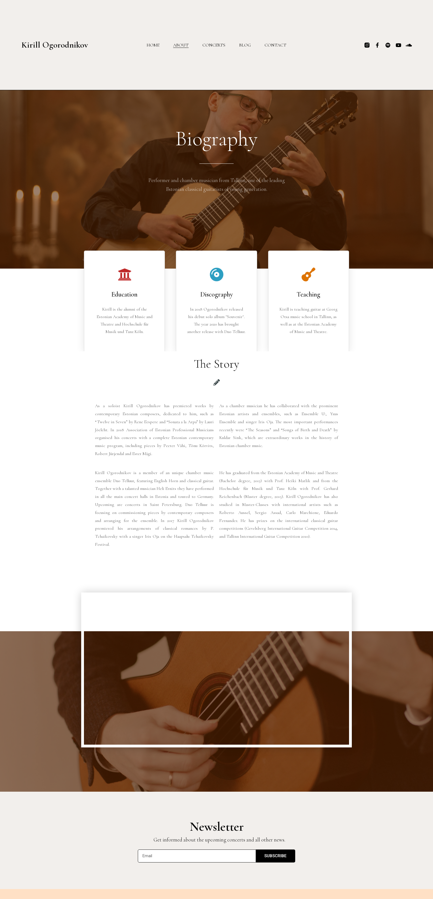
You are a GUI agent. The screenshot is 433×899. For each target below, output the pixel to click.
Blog (245, 45)
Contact (275, 45)
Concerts (213, 45)
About (181, 45)
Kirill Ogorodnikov (55, 45)
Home (153, 45)
